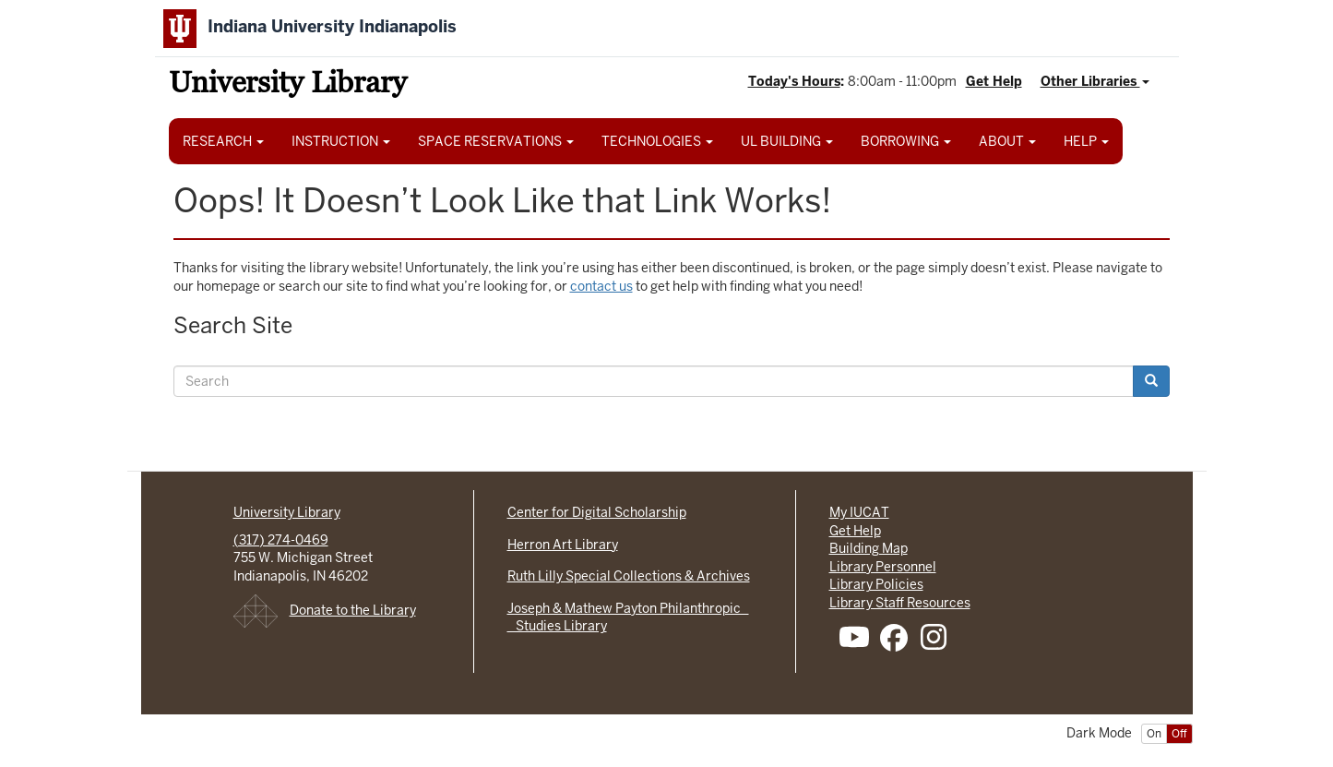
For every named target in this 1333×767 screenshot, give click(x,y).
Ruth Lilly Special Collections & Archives (628, 576)
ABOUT (1007, 141)
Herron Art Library (562, 544)
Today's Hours (794, 81)
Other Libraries (1095, 81)
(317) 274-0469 (280, 540)
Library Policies (876, 584)
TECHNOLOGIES (657, 141)
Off (1179, 733)
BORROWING (906, 141)
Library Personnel (882, 566)
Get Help (994, 81)
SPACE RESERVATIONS (496, 141)
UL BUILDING (787, 141)
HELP (1086, 141)
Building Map (868, 548)
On (1154, 733)
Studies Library (557, 625)
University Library (288, 85)
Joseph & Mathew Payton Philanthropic (628, 608)
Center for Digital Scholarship (596, 512)
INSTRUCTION (341, 141)
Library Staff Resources (899, 602)
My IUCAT (859, 512)
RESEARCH (223, 141)
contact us (601, 286)
